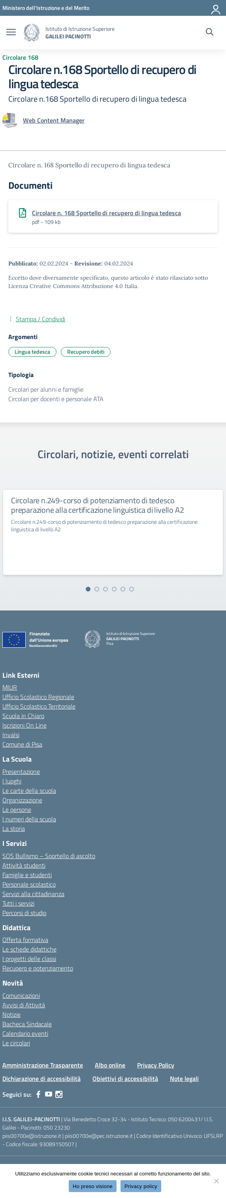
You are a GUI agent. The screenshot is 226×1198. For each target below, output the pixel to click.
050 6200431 (184, 1119)
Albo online (110, 1065)
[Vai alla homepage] (32, 33)
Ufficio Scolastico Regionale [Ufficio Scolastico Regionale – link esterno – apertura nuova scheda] (38, 696)
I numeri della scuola (29, 819)
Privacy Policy (155, 1065)
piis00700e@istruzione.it (31, 1136)
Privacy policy (140, 1186)
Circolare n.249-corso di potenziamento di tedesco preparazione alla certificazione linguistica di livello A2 (97, 505)
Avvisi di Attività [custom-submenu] (23, 1005)
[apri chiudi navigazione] (11, 33)
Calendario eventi (25, 1033)
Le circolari (16, 1043)
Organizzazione (22, 800)
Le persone (16, 809)
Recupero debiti (85, 351)
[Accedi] (216, 8)
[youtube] (48, 1094)
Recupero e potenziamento (37, 968)
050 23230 (56, 1127)
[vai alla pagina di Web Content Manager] (54, 120)
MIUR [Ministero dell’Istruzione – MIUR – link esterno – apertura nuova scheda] (9, 687)
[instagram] (58, 1094)
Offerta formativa (25, 939)
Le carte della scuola (29, 790)
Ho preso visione (93, 1186)
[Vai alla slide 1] (88, 589)
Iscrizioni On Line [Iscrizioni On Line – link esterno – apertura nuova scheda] (24, 725)
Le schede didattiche (29, 949)
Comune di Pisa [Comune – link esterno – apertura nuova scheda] (22, 744)
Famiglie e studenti (27, 875)
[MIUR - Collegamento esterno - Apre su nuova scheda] (45, 8)
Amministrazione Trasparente (42, 1065)
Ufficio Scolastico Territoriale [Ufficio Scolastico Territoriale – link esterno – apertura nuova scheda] (38, 706)
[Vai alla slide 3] (105, 589)
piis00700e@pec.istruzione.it (99, 1136)
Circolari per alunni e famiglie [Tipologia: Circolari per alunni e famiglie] (45, 389)
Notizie (11, 1014)
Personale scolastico (29, 884)
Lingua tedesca (32, 351)
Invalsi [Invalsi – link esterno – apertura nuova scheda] (10, 734)
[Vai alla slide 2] (96, 589)
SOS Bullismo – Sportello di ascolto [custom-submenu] (48, 856)
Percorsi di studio (24, 912)
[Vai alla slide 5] (123, 589)
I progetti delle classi (29, 958)
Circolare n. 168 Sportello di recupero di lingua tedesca (106, 213)
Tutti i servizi (18, 903)
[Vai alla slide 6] (131, 589)
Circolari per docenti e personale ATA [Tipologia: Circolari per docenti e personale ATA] (56, 399)
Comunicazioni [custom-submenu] (21, 995)
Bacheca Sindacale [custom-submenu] (27, 1024)
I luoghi (11, 781)
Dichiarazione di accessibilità (41, 1078)
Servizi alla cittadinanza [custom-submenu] (33, 893)
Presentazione (21, 771)
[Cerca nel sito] (209, 33)
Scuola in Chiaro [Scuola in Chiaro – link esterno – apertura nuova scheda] (23, 715)
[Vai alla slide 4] (114, 589)
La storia (13, 828)
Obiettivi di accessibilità (125, 1078)
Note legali (184, 1078)
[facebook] (38, 1094)
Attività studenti (23, 865)
